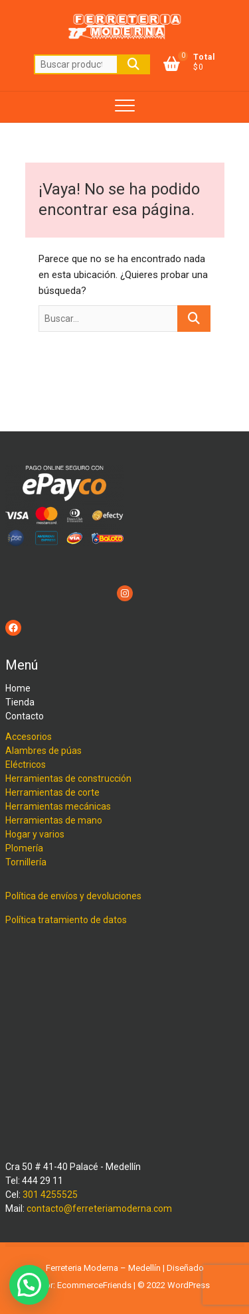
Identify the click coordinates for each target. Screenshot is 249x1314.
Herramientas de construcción (68, 778)
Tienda (20, 702)
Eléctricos (25, 764)
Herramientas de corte (52, 792)
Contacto (24, 716)
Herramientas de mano (53, 820)
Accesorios (28, 736)
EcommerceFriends (94, 1285)
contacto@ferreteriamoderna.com (99, 1208)
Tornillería (25, 862)
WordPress (188, 1285)
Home (18, 688)
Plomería (24, 848)
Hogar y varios (34, 834)
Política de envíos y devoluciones (73, 896)
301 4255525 (50, 1194)
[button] (29, 1285)
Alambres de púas (43, 750)
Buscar (133, 64)
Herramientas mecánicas (58, 806)
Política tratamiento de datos (66, 919)
